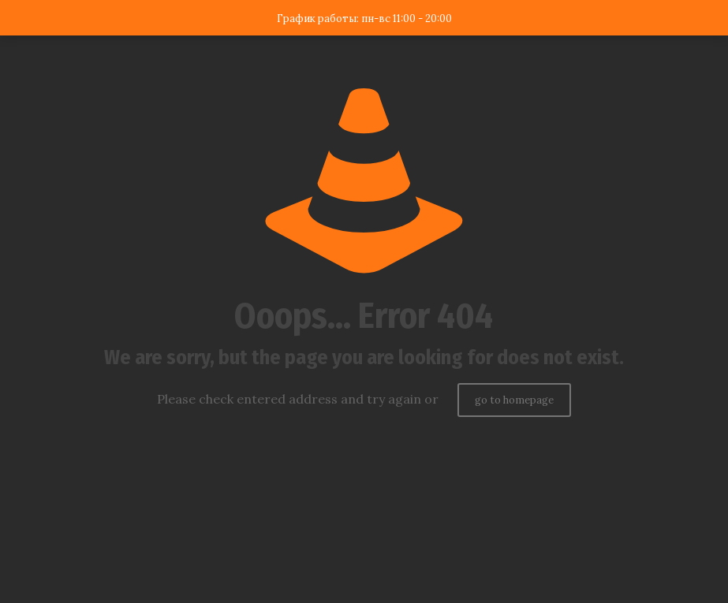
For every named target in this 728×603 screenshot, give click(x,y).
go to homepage (514, 400)
